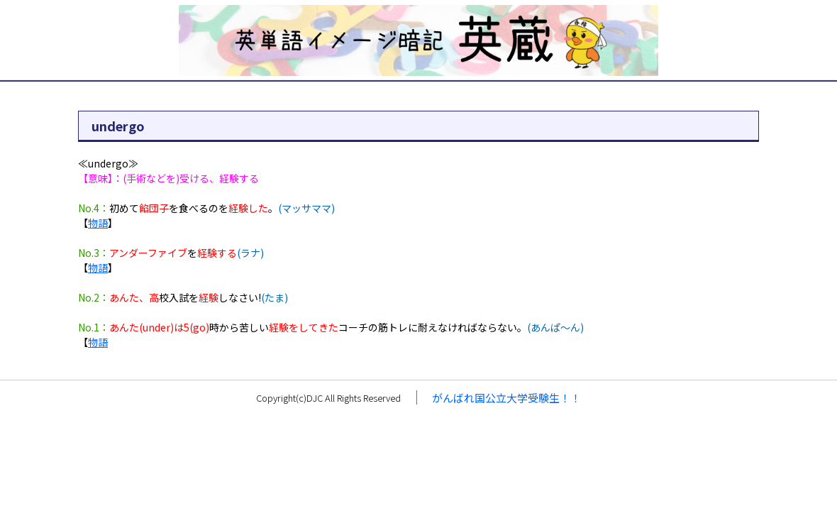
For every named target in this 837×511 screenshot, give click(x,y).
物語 (98, 223)
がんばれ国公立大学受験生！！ (506, 397)
